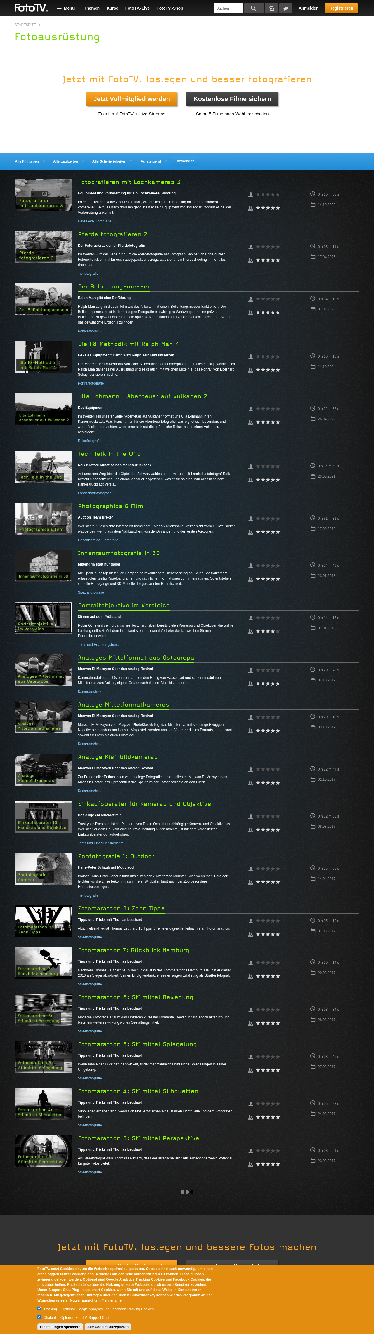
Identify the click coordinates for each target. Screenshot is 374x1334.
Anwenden (186, 161)
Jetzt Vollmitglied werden (132, 98)
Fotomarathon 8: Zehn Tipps (121, 908)
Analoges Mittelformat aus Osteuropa (136, 657)
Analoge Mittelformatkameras (123, 704)
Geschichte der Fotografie (98, 540)
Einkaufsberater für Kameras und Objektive (144, 804)
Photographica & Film (110, 506)
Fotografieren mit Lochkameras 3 (129, 182)
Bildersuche (271, 8)
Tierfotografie (88, 274)
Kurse (112, 8)
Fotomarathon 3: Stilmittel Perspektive (138, 1138)
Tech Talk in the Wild (109, 454)
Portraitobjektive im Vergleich (124, 605)
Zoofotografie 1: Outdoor (116, 856)
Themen (92, 8)
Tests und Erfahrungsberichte (101, 645)
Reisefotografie (90, 441)
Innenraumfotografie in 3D (119, 553)
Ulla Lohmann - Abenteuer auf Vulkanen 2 (142, 396)
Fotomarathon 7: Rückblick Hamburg (133, 950)
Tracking (50, 1309)
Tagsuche (285, 8)
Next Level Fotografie (94, 221)
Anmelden (308, 8)
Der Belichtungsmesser (114, 286)
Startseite (25, 25)
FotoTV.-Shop (170, 8)
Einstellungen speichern (60, 1327)
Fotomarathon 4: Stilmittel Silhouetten (138, 1091)
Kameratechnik (89, 331)
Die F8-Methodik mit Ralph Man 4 (128, 344)
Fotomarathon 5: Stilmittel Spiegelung (137, 1044)
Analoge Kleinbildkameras (118, 757)
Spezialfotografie (91, 592)
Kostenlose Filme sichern (232, 98)
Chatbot (50, 1318)
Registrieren (341, 8)
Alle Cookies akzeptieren (108, 1327)
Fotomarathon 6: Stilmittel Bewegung (135, 997)
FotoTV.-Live (137, 8)
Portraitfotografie (91, 383)
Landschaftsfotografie (95, 493)
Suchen (254, 8)
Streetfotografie (90, 937)
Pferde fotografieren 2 (112, 234)
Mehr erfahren (112, 1300)
